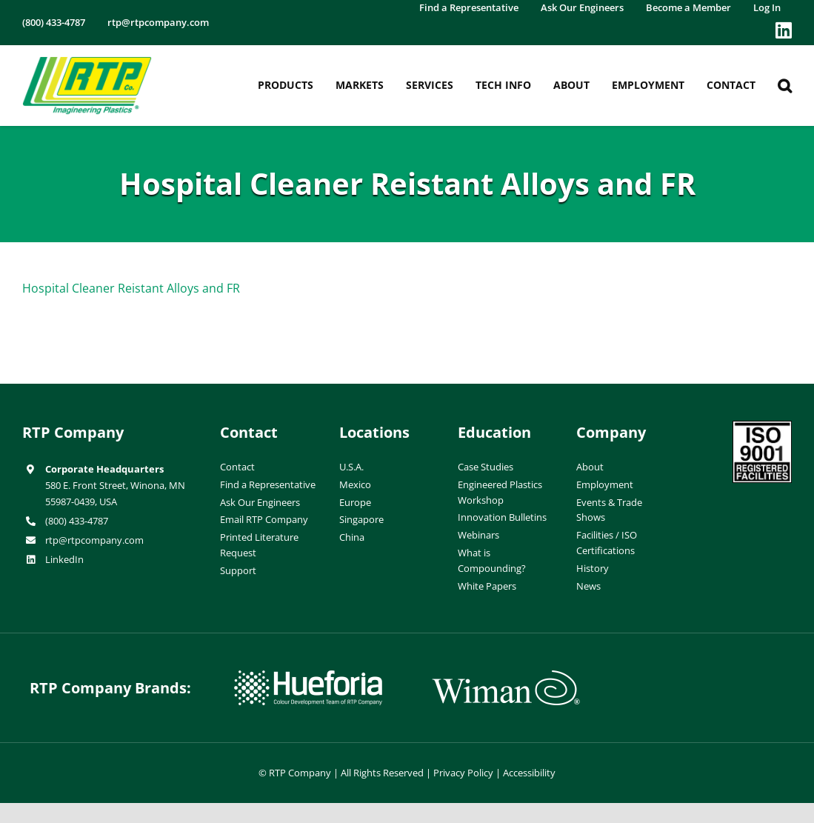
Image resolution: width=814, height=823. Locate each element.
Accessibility (529, 772)
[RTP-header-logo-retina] (87, 62)
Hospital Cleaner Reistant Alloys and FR (131, 288)
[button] (785, 85)
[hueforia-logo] (308, 676)
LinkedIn (64, 559)
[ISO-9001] (762, 427)
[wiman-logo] (506, 676)
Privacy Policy (463, 772)
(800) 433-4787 (76, 520)
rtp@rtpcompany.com (94, 540)
